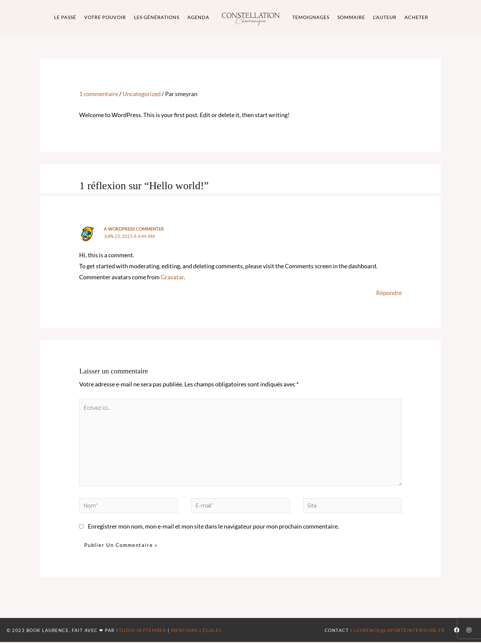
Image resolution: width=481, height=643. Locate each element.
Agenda (198, 17)
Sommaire (351, 17)
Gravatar (172, 277)
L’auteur (384, 17)
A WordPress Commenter (134, 229)
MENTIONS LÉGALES (196, 631)
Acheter (416, 17)
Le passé (65, 17)
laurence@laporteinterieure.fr (399, 631)
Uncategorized (142, 93)
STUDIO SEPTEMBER (141, 631)
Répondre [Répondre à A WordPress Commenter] (389, 292)
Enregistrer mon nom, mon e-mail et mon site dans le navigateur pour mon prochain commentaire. (213, 527)
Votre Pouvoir (105, 17)
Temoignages (310, 17)
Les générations (156, 17)
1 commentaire (98, 93)
